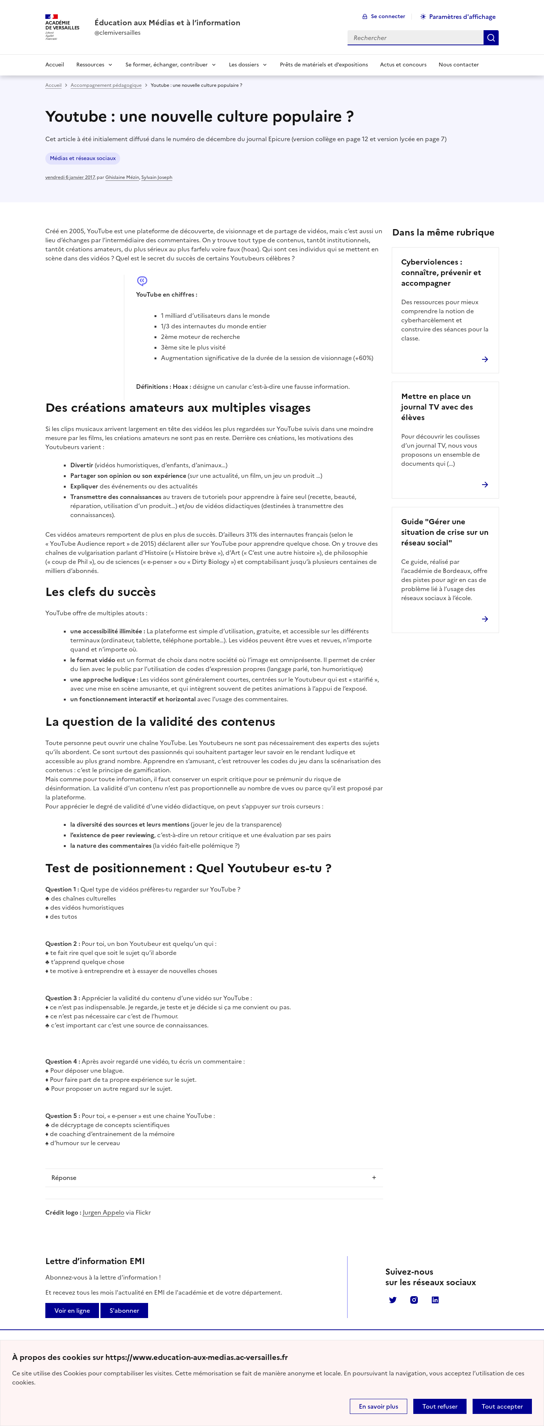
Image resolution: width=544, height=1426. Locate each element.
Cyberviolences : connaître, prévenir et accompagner (441, 272)
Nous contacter (459, 65)
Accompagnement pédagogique (106, 85)
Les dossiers (244, 65)
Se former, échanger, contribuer (166, 65)
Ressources (90, 65)
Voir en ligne (72, 1310)
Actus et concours (403, 65)
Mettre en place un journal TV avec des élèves (437, 407)
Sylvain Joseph (156, 177)
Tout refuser (439, 1406)
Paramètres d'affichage (462, 16)
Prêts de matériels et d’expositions (324, 65)
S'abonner (124, 1310)
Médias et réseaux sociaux (83, 158)
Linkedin (435, 1299)
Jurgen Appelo (103, 1212)
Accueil (54, 65)
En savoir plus (378, 1406)
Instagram (414, 1299)
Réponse (63, 1177)
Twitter (392, 1299)
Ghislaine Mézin (122, 177)
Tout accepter (502, 1406)
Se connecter (388, 16)
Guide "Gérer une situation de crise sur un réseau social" (444, 532)
